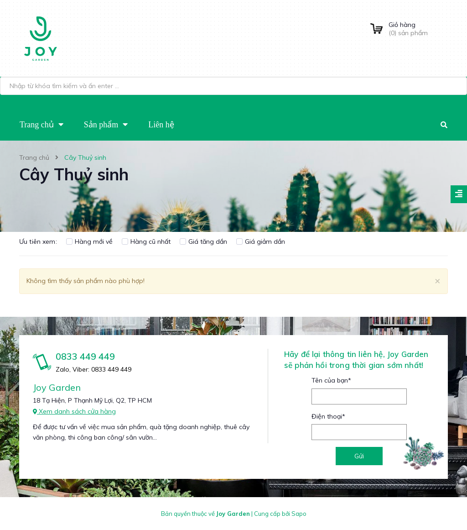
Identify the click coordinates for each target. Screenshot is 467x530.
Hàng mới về (89, 241)
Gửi (359, 456)
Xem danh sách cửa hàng (74, 411)
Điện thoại (328, 416)
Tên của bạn (331, 380)
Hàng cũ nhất (146, 241)
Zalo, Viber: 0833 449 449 (93, 369)
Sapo (298, 513)
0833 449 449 (85, 356)
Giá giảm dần (260, 241)
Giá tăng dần (203, 241)
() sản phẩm (418, 29)
